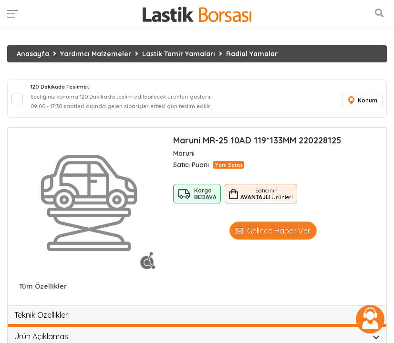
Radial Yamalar (252, 54)
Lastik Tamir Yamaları (178, 54)
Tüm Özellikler (43, 286)
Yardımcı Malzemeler (95, 54)
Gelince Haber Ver (273, 230)
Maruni (184, 153)
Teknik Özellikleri (42, 315)
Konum (362, 100)
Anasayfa (33, 54)
